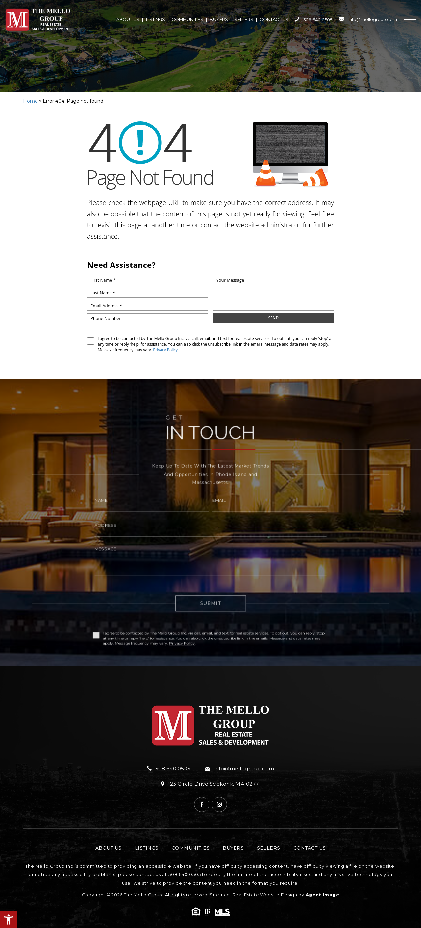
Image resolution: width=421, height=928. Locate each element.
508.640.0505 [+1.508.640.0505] (313, 19)
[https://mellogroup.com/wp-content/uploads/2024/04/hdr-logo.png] (38, 19)
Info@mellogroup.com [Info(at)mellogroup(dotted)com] (368, 19)
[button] (8, 919)
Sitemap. (220, 894)
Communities (187, 19)
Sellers (244, 19)
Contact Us (274, 19)
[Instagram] (219, 804)
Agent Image (322, 894)
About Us (127, 19)
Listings (155, 19)
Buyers (219, 19)
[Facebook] (201, 804)
